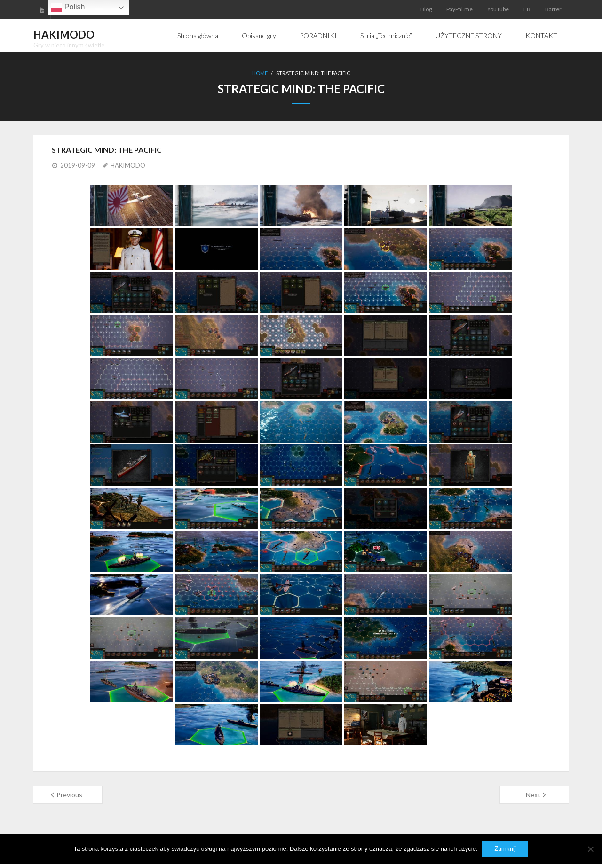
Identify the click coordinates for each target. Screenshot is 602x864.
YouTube (498, 9)
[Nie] (590, 849)
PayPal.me (459, 9)
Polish (68, 7)
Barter (553, 9)
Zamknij (505, 849)
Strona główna (197, 35)
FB (527, 9)
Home (260, 73)
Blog (426, 9)
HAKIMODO (128, 165)
